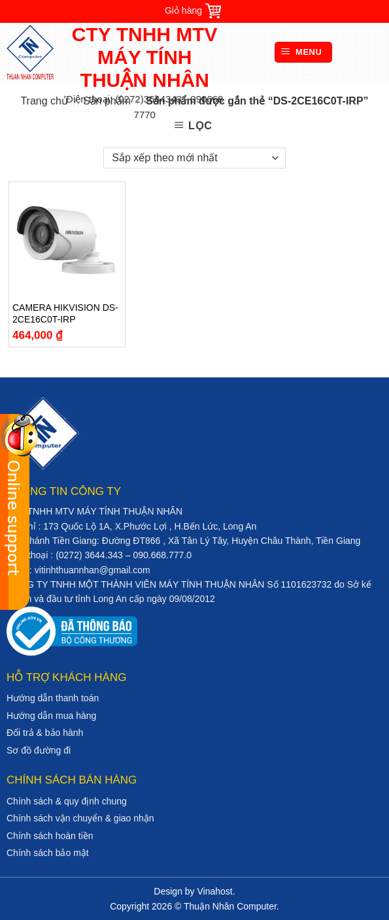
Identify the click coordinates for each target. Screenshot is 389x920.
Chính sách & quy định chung (67, 801)
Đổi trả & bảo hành (45, 732)
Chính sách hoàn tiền (50, 836)
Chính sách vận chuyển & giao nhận (80, 818)
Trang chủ (44, 100)
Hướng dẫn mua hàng (51, 715)
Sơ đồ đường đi (39, 750)
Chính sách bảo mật (48, 853)
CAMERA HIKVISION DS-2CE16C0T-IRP (65, 313)
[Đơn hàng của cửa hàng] (194, 158)
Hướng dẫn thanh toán (53, 698)
